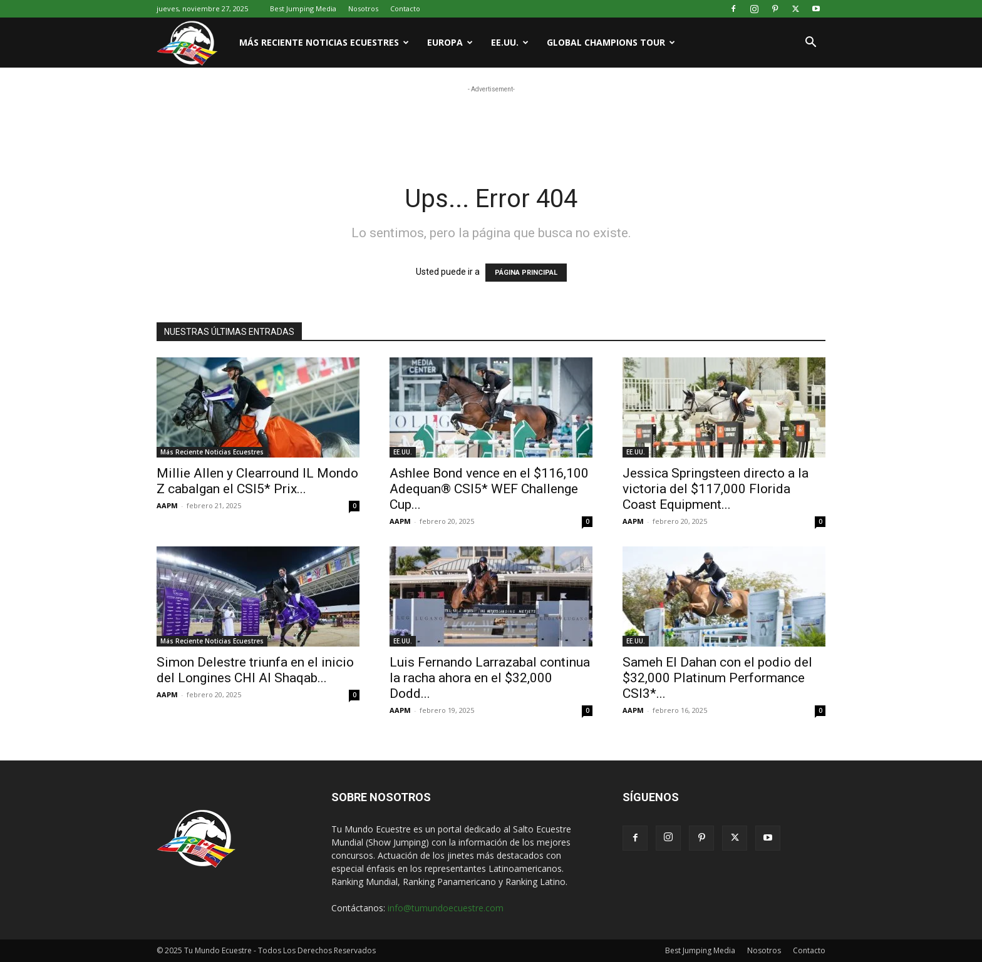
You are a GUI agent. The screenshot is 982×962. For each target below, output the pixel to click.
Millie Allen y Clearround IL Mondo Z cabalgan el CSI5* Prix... (257, 481)
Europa (450, 42)
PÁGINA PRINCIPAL (526, 273)
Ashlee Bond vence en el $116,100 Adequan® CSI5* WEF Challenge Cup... (489, 489)
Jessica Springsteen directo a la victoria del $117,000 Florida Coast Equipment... (716, 489)
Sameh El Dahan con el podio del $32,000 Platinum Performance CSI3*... (717, 678)
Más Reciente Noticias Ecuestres (324, 42)
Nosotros (363, 8)
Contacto (405, 8)
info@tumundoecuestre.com (446, 908)
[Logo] (193, 43)
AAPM (167, 505)
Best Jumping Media (303, 8)
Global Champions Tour (611, 42)
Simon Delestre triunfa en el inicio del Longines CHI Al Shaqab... (255, 670)
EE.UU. (510, 42)
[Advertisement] (491, 124)
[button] (810, 43)
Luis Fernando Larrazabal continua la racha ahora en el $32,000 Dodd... (490, 678)
